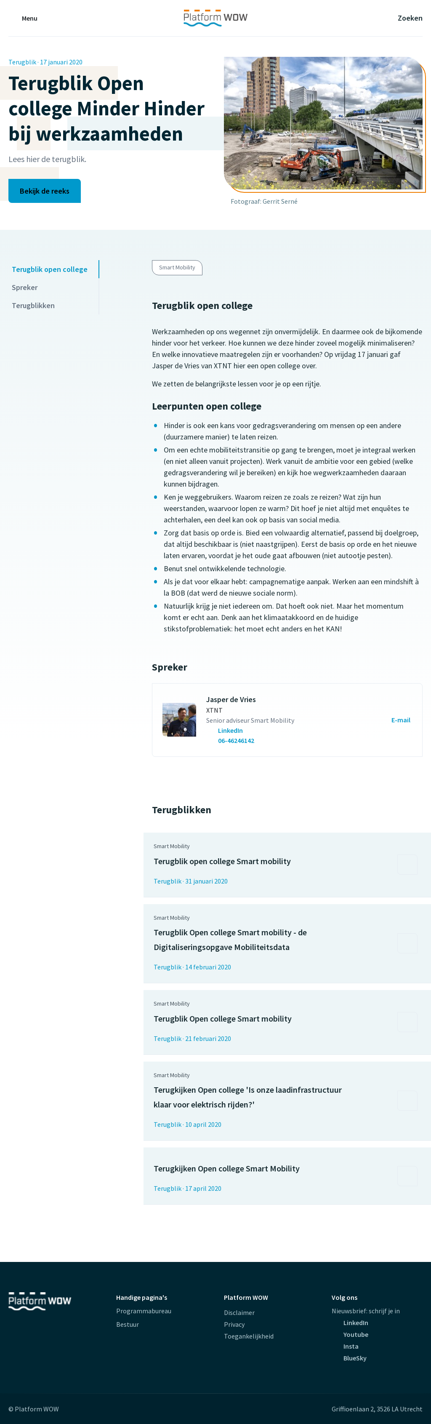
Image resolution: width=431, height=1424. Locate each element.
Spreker (24, 287)
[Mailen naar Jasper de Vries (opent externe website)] (391, 720)
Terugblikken (33, 305)
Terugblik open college (50, 269)
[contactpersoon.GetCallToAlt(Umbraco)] (250, 730)
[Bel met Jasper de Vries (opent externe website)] (231, 740)
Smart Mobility (177, 267)
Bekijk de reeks (44, 191)
